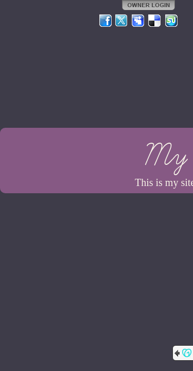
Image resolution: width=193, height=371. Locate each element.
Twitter (122, 20)
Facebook (105, 20)
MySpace (138, 20)
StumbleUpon (171, 20)
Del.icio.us (155, 20)
